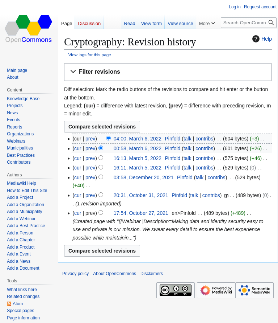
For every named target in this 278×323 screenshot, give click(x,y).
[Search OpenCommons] (249, 22)
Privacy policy (75, 273)
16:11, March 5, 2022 (137, 168)
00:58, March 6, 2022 (137, 148)
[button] (168, 72)
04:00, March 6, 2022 (137, 139)
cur (77, 148)
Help (261, 38)
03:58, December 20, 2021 (144, 177)
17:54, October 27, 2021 (141, 213)
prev (90, 139)
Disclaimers (151, 273)
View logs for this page (89, 54)
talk (187, 139)
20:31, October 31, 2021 (141, 195)
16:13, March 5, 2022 (137, 158)
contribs (204, 139)
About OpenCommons (114, 273)
